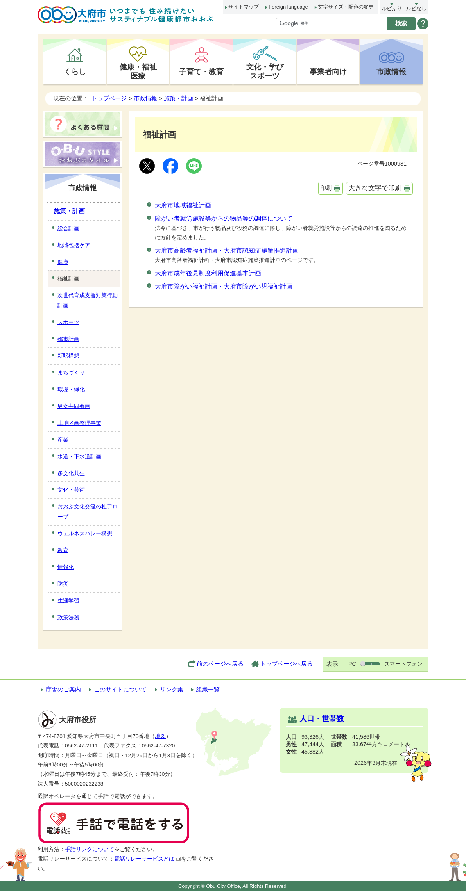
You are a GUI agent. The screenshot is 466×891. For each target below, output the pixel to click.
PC (352, 664)
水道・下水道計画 (79, 456)
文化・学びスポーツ (264, 71)
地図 (160, 736)
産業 (62, 440)
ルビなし (416, 8)
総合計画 (68, 228)
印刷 (326, 188)
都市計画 (68, 339)
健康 (62, 262)
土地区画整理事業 (79, 423)
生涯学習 (68, 600)
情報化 (65, 567)
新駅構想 (68, 356)
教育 (62, 550)
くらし (75, 71)
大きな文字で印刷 (374, 188)
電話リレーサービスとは (147, 859)
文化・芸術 (71, 489)
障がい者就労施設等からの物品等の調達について (223, 218)
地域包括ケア (73, 245)
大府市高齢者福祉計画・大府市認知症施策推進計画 (227, 250)
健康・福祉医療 (138, 71)
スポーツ (68, 322)
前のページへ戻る (220, 663)
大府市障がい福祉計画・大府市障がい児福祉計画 (223, 286)
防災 (62, 584)
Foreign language (288, 7)
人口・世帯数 (321, 719)
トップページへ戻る (286, 663)
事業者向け (328, 71)
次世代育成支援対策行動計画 (87, 300)
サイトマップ (243, 7)
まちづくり (71, 372)
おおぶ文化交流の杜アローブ (87, 511)
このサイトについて (120, 689)
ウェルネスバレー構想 (84, 533)
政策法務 (68, 617)
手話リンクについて (89, 849)
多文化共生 (71, 473)
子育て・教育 (201, 71)
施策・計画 (178, 98)
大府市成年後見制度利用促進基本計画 (208, 273)
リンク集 (171, 689)
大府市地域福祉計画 (183, 205)
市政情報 (391, 71)
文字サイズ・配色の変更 (346, 7)
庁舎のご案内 (63, 689)
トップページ (109, 98)
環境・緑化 (71, 389)
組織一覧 (208, 689)
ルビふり (392, 8)
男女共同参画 (73, 406)
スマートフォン (403, 664)
